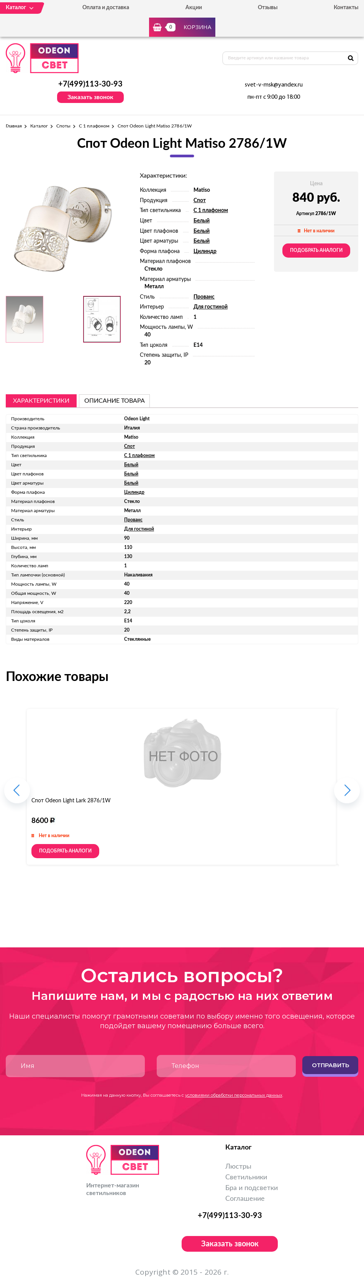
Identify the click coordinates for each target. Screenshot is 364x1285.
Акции (193, 7)
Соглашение (245, 1198)
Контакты (346, 7)
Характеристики (41, 401)
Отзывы (267, 7)
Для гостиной (210, 307)
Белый (201, 221)
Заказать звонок (90, 97)
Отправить (330, 1065)
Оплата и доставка (105, 7)
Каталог (39, 126)
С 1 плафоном (94, 126)
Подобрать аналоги (316, 250)
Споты (63, 126)
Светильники (246, 1177)
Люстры (238, 1166)
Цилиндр (204, 251)
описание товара (114, 401)
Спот (199, 200)
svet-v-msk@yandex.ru (274, 85)
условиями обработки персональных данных (233, 1095)
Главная (14, 126)
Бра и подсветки (251, 1188)
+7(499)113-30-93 (90, 84)
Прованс (204, 297)
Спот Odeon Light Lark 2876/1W (71, 800)
